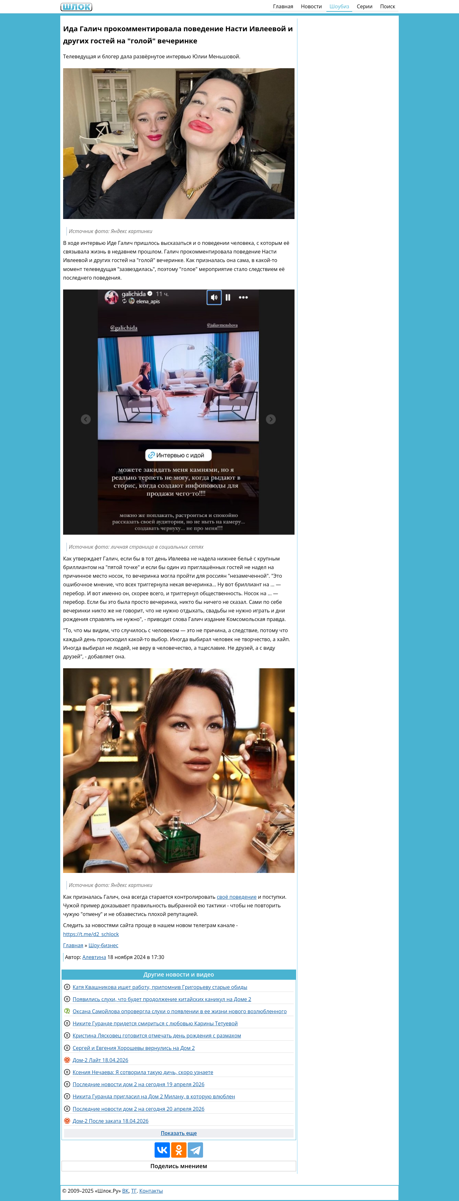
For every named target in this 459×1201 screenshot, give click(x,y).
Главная (283, 6)
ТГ (134, 1190)
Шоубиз (339, 6)
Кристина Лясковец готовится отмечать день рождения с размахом (157, 1035)
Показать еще (179, 1133)
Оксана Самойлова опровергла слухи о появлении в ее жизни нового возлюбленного (180, 1011)
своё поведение (237, 896)
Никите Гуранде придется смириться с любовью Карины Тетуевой (155, 1023)
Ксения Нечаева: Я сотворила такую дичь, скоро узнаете (143, 1072)
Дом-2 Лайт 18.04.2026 (100, 1060)
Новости (311, 6)
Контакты (151, 1190)
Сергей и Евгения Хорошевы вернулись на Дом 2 (134, 1047)
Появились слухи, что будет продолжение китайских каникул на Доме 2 (162, 999)
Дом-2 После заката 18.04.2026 (111, 1120)
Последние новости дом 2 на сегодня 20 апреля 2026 (138, 1108)
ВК (125, 1190)
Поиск (387, 6)
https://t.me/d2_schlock (91, 934)
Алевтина (94, 957)
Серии (364, 6)
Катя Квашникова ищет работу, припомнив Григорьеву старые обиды (160, 987)
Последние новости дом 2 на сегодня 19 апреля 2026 (138, 1084)
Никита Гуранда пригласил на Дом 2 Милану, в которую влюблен (154, 1096)
